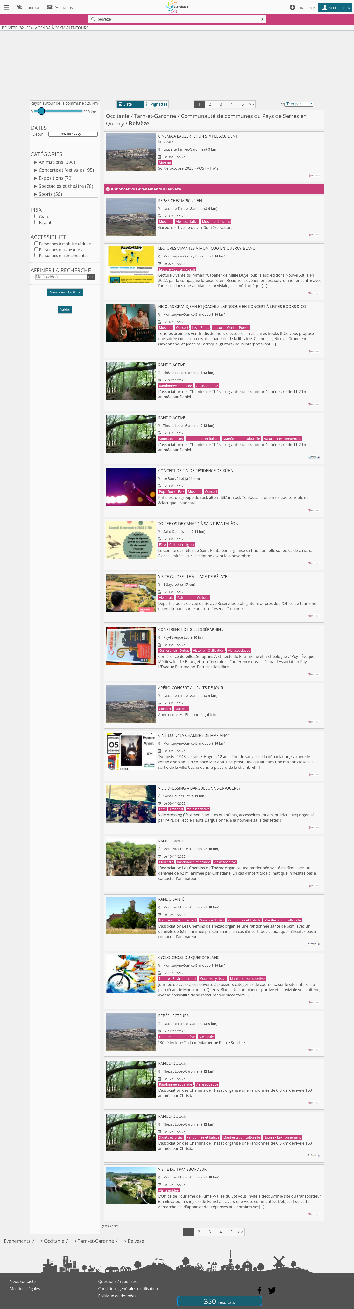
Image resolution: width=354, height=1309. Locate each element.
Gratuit (45, 217)
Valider (65, 310)
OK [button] (91, 278)
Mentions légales (25, 1288)
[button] (65, 295)
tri (283, 104)
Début (37, 134)
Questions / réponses (117, 1281)
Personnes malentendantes (63, 256)
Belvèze (136, 1241)
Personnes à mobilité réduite (65, 245)
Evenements (17, 1241)
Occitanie (117, 116)
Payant (45, 223)
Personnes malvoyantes (60, 250)
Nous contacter (23, 1281)
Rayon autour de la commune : (58, 103)
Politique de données (117, 1296)
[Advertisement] (177, 64)
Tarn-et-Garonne (155, 116)
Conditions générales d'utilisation (128, 1288)
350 (219, 1301)
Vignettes (156, 104)
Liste (125, 104)
